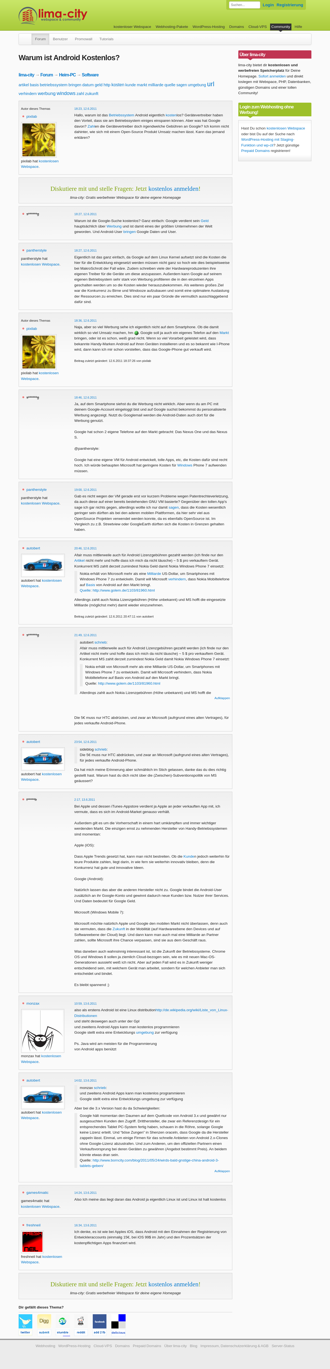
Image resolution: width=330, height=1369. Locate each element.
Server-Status (283, 1346)
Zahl (91, 126)
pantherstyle (37, 250)
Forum (40, 39)
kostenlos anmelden (173, 188)
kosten (117, 84)
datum (88, 84)
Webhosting (45, 1346)
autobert (33, 548)
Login (268, 4)
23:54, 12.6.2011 (85, 741)
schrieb (100, 642)
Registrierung (290, 4)
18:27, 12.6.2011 (85, 214)
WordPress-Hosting (209, 27)
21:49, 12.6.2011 (85, 635)
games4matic (38, 1193)
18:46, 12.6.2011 (85, 397)
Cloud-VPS (257, 27)
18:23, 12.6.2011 (85, 108)
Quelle (85, 590)
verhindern (28, 93)
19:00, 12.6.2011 (85, 489)
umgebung (197, 85)
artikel (24, 85)
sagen (181, 85)
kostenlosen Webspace (40, 264)
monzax (33, 1003)
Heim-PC (67, 74)
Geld (205, 221)
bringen (74, 85)
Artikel (79, 560)
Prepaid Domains (255, 151)
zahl (80, 93)
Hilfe (298, 27)
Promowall (83, 39)
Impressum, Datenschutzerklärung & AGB (234, 1346)
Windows (184, 465)
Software (90, 74)
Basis (90, 585)
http (106, 84)
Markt (224, 333)
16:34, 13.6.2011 (85, 1225)
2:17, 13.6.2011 (84, 799)
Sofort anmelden (272, 76)
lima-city (26, 74)
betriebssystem (54, 84)
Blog (193, 1346)
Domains (236, 27)
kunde (130, 85)
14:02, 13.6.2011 (85, 1080)
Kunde (189, 856)
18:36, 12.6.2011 (85, 320)
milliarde (155, 84)
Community (280, 27)
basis (34, 85)
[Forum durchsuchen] (244, 4)
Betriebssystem (121, 115)
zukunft (91, 93)
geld (98, 84)
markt (142, 84)
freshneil (33, 1225)
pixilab (32, 116)
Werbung (113, 226)
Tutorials (106, 39)
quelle (169, 84)
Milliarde (154, 574)
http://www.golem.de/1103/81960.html (123, 590)
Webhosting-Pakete (172, 27)
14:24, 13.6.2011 (85, 1192)
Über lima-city (175, 1346)
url (211, 84)
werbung (47, 93)
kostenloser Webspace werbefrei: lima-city (73, 16)
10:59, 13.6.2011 (85, 1003)
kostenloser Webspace (132, 27)
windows (66, 93)
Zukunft (118, 929)
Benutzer (60, 39)
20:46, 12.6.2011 (85, 548)
